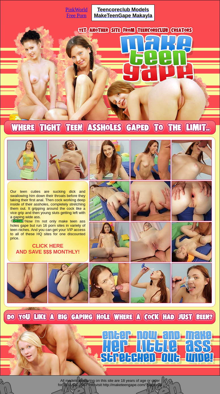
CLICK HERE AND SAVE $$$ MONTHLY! (48, 249)
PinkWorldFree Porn (76, 12)
